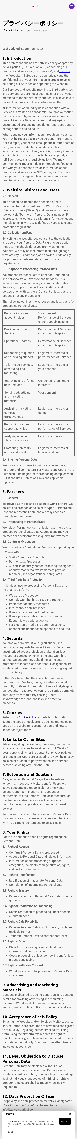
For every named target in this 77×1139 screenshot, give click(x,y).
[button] (72, 6)
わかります (65, 1121)
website (64, 71)
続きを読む (11, 1132)
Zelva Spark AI (11, 30)
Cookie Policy (28, 717)
